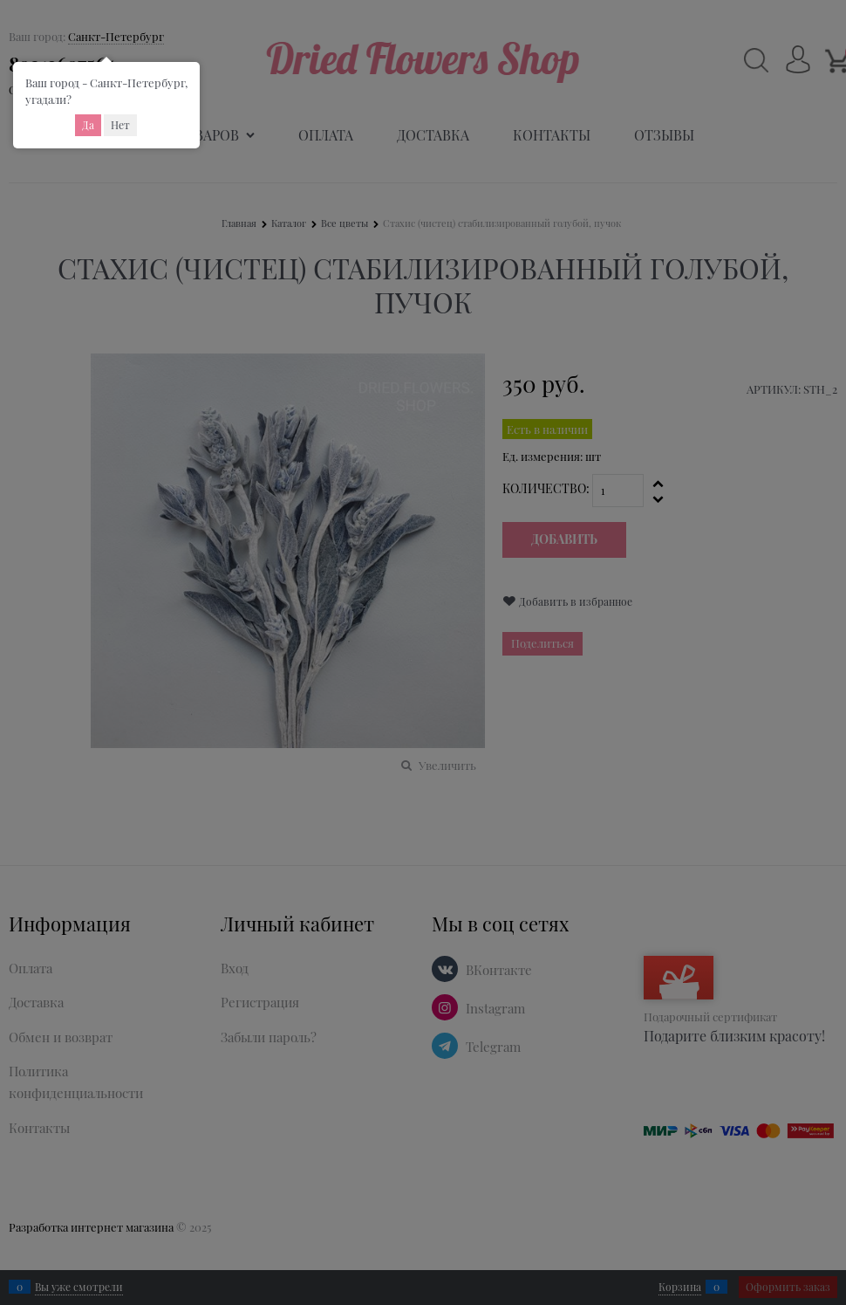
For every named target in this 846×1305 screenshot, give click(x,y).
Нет (120, 125)
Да (88, 125)
